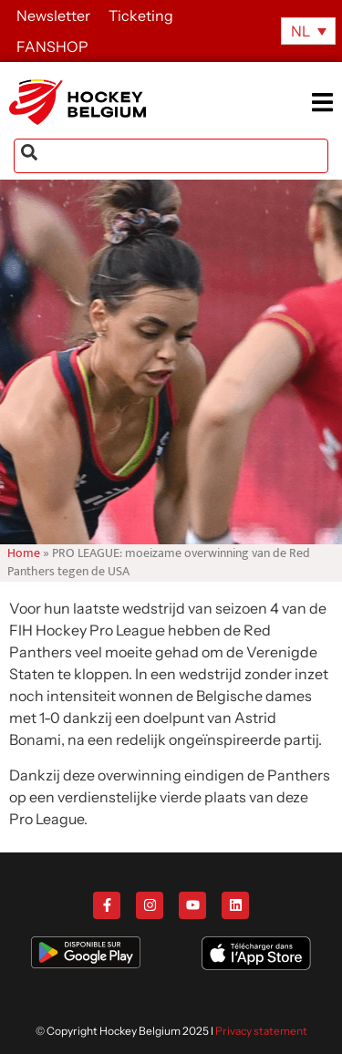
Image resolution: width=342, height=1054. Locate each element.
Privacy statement (261, 1031)
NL (300, 31)
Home (23, 553)
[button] (326, 102)
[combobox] (171, 156)
